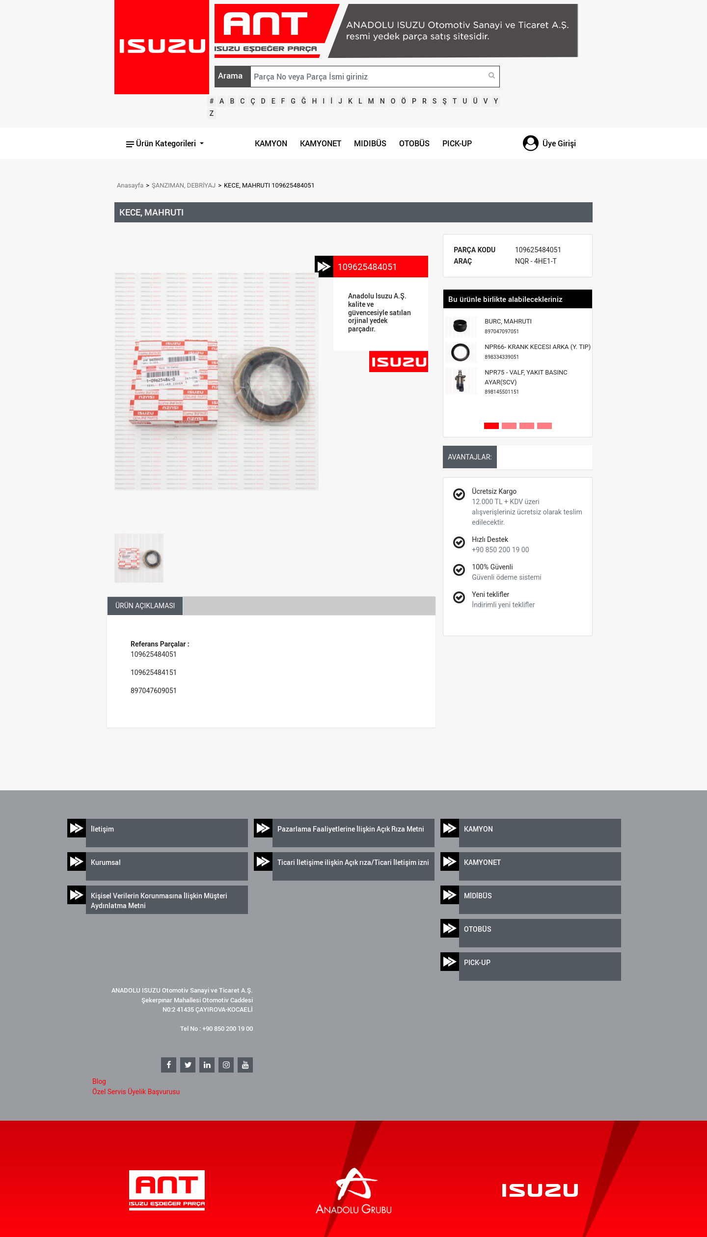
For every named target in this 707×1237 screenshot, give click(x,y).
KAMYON (271, 143)
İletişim (102, 829)
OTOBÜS (414, 143)
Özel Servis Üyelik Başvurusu (136, 1092)
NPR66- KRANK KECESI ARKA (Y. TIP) (538, 351)
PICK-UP (457, 143)
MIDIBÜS (370, 143)
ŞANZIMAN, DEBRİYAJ (184, 185)
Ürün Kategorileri (162, 143)
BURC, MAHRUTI (508, 326)
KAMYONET (320, 143)
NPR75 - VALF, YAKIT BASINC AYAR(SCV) (526, 382)
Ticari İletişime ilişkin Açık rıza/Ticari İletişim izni (353, 862)
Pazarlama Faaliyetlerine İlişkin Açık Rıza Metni (350, 829)
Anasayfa (130, 185)
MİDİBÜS (478, 895)
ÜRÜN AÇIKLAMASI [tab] (145, 606)
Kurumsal (106, 862)
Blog (99, 1081)
